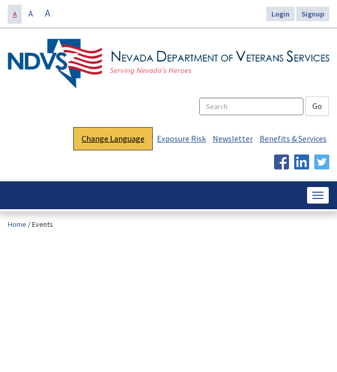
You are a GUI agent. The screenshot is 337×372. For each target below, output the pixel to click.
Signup (312, 14)
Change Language (113, 138)
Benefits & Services (293, 138)
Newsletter (233, 138)
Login (280, 14)
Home (17, 224)
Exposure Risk (181, 138)
